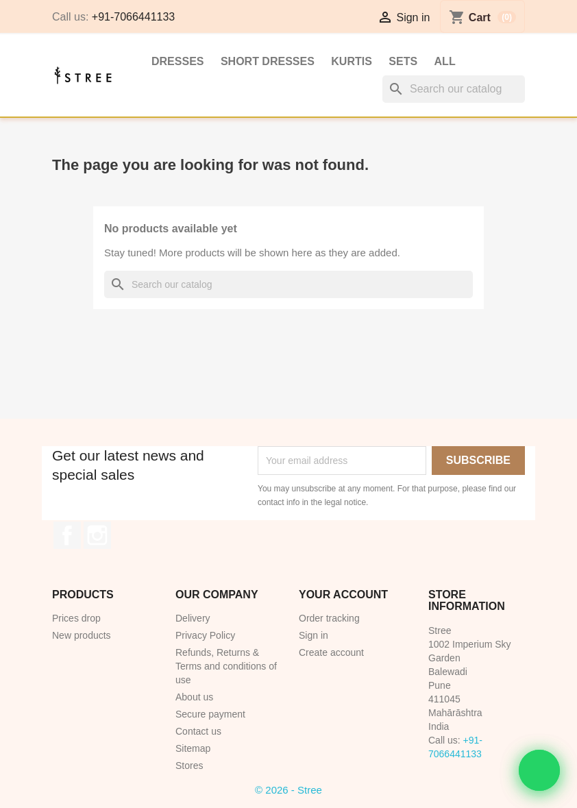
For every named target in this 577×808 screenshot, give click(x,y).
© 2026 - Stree (288, 790)
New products (81, 635)
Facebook (67, 535)
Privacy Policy (205, 635)
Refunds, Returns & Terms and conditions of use (226, 666)
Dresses (177, 61)
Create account (331, 652)
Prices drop (76, 618)
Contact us (198, 731)
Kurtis (351, 61)
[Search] (453, 89)
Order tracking (329, 618)
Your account (343, 594)
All (445, 61)
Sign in (313, 635)
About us (194, 696)
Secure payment (210, 714)
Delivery (192, 618)
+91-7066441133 (133, 17)
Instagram (97, 535)
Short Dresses (268, 61)
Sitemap (192, 748)
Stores (189, 765)
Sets (403, 61)
